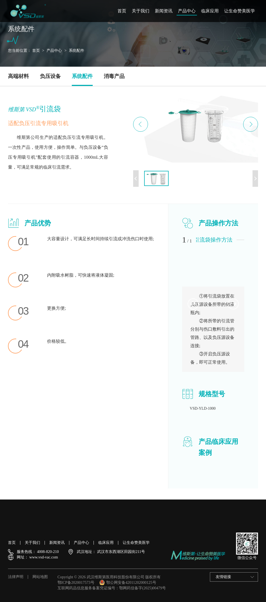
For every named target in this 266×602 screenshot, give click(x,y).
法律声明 (15, 577)
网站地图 (40, 577)
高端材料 (18, 76)
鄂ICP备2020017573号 (75, 583)
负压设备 (50, 76)
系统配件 (76, 50)
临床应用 (210, 11)
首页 (121, 11)
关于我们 (140, 11)
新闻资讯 (163, 11)
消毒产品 (114, 76)
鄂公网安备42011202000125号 (127, 582)
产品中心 (187, 11)
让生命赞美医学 (239, 11)
